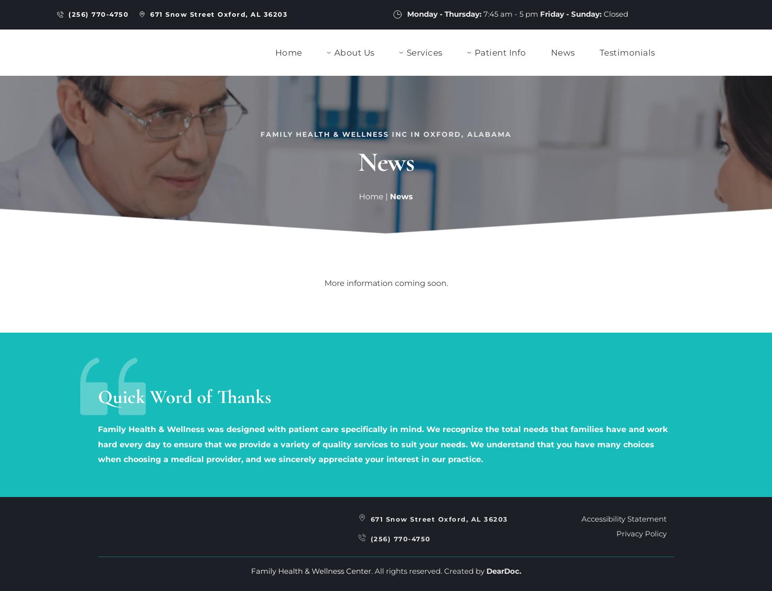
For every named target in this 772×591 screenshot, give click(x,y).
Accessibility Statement (624, 519)
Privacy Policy (641, 533)
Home (371, 196)
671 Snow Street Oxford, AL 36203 (439, 519)
